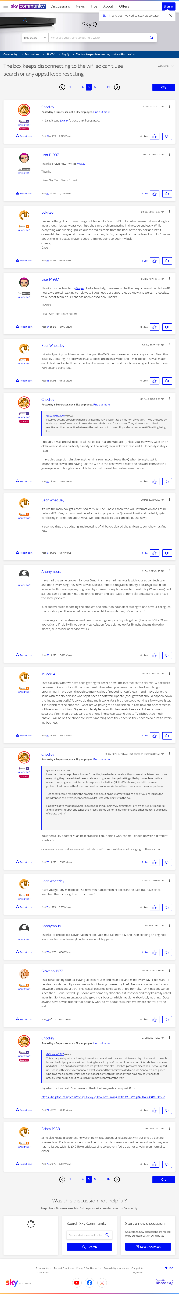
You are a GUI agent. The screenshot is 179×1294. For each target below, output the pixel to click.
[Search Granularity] (35, 37)
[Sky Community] (28, 6)
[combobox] (97, 37)
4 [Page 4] (83, 87)
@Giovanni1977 (55, 1054)
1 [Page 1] (70, 87)
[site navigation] (5, 6)
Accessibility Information (116, 1268)
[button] (169, 106)
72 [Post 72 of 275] (47, 952)
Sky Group (138, 1272)
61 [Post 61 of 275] (47, 136)
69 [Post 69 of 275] (47, 735)
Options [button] (163, 65)
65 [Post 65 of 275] (47, 380)
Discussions (60, 6)
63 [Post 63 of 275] (47, 260)
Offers (124, 6)
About (108, 6)
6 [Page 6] (95, 87)
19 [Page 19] (108, 87)
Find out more (101, 112)
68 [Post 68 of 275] (47, 655)
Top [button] (171, 1268)
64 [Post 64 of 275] (47, 326)
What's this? (24, 124)
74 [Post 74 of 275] (47, 1110)
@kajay (64, 120)
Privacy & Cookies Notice (88, 1268)
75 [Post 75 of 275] (47, 1164)
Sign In (168, 6)
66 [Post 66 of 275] (47, 481)
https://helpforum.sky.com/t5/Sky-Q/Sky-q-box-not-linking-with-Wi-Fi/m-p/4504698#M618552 (103, 1097)
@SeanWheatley (55, 415)
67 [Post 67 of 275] (47, 552)
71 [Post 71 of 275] (47, 907)
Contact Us (43, 1272)
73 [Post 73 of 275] (47, 1019)
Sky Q (89, 24)
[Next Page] (116, 87)
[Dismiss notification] (171, 16)
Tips (94, 6)
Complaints (137, 1268)
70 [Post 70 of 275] (47, 862)
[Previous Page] (62, 87)
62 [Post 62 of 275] (47, 193)
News (80, 6)
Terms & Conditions (64, 1268)
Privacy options (43, 1268)
